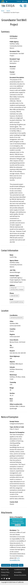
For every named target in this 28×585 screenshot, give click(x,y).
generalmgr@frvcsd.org (17, 302)
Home (2, 10)
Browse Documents (20, 575)
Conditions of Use (19, 569)
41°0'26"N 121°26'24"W (16, 317)
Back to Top (5, 569)
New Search (14, 565)
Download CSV (5, 565)
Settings (24, 1)
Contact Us (19, 1)
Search (8, 10)
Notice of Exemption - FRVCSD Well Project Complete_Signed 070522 (17, 522)
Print (21, 565)
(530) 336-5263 (14, 295)
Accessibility (18, 572)
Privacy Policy (5, 572)
